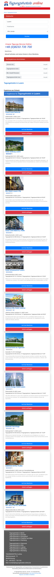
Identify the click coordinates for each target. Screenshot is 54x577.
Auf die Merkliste (27, 129)
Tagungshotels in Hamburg (18, 540)
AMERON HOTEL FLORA (14, 466)
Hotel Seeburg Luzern (13, 152)
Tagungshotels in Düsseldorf (18, 536)
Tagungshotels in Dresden (17, 535)
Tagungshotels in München (18, 549)
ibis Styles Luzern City (13, 191)
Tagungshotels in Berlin (16, 533)
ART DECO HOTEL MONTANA (15, 505)
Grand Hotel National (12, 112)
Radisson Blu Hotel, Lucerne (15, 308)
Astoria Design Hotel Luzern (15, 387)
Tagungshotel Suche (12, 12)
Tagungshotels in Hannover (18, 543)
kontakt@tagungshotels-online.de (20, 563)
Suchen (27, 36)
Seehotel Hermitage (12, 426)
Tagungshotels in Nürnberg (18, 551)
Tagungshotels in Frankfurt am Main (21, 538)
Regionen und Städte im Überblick (26, 574)
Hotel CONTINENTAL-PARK (15, 231)
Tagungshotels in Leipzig (17, 547)
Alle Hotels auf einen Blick (35, 573)
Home (5, 12)
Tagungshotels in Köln (16, 545)
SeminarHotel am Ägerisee (15, 347)
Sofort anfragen (27, 133)
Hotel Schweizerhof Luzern (15, 270)
